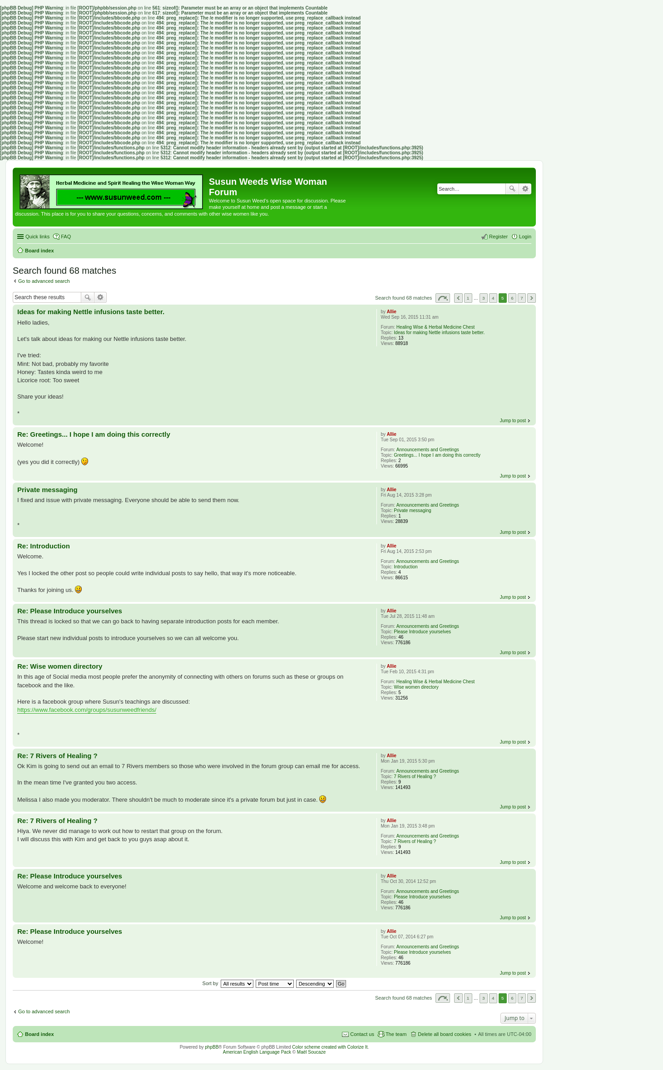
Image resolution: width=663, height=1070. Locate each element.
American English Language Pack (257, 1052)
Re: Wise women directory (59, 666)
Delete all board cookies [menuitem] (444, 1034)
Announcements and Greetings (427, 449)
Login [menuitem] (525, 236)
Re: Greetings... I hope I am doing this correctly (93, 434)
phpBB (211, 1047)
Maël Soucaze (311, 1052)
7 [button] (521, 298)
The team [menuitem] (396, 1034)
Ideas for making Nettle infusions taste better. (439, 332)
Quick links (37, 236)
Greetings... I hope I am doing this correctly (437, 455)
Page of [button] (442, 298)
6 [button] (512, 298)
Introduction (405, 566)
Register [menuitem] (498, 236)
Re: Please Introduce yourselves (69, 611)
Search (512, 188)
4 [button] (493, 298)
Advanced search (525, 188)
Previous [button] (458, 298)
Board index (39, 1034)
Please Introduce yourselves (422, 631)
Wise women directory (416, 687)
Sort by (210, 983)
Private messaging (412, 510)
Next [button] (531, 298)
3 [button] (483, 298)
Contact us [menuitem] (362, 1034)
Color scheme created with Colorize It (329, 1047)
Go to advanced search (44, 281)
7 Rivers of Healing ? (415, 776)
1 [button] (468, 298)
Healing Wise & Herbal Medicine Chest (435, 327)
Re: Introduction (43, 546)
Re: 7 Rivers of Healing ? (57, 755)
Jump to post (513, 420)
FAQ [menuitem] (66, 236)
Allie (391, 311)
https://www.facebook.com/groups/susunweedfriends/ (86, 709)
